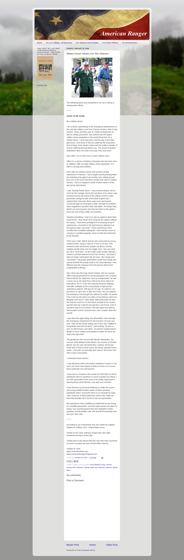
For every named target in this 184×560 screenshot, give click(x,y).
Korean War (71, 467)
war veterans (100, 467)
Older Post (112, 544)
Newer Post (72, 544)
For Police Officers (110, 43)
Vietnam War (89, 467)
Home (39, 43)
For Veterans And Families (87, 43)
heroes (109, 465)
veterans (80, 467)
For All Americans (129, 43)
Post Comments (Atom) (86, 550)
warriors (109, 467)
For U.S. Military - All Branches (59, 43)
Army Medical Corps (98, 465)
